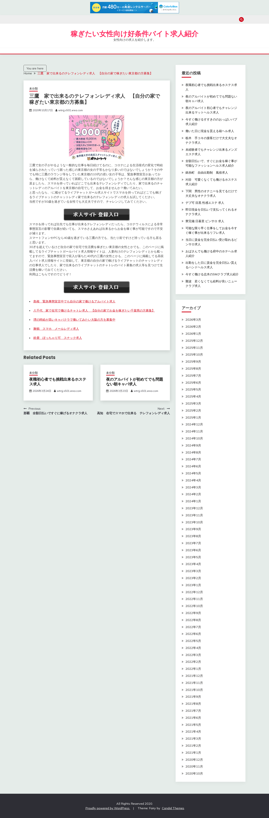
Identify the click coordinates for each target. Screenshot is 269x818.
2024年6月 (193, 466)
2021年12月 (194, 676)
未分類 (33, 88)
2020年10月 (194, 773)
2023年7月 (193, 543)
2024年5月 (193, 473)
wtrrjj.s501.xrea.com (70, 110)
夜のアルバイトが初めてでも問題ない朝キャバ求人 (134, 382)
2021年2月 (193, 745)
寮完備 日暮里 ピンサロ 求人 (204, 221)
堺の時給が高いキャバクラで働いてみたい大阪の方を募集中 (74, 319)
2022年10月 (194, 606)
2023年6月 (193, 550)
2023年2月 (193, 578)
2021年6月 (193, 718)
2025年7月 (193, 375)
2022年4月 (193, 648)
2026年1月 (193, 333)
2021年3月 (193, 738)
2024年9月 (193, 445)
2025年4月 (193, 396)
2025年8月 (193, 368)
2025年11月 (194, 348)
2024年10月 (194, 438)
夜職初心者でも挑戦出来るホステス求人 (57, 382)
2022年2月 (193, 662)
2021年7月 (193, 711)
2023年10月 (194, 522)
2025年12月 (194, 340)
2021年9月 (193, 696)
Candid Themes (173, 808)
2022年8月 (193, 620)
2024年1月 (193, 501)
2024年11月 (194, 431)
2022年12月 (194, 592)
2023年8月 (193, 536)
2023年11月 (194, 515)
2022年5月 (193, 641)
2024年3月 (193, 487)
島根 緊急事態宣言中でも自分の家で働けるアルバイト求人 (74, 301)
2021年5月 (193, 725)
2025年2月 (193, 410)
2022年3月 (193, 655)
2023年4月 (193, 564)
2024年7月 (193, 459)
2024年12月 (194, 424)
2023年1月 (193, 585)
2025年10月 (194, 354)
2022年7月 (193, 627)
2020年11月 (194, 766)
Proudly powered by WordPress (107, 808)
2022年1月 (193, 669)
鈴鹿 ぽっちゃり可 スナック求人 (57, 338)
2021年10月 (194, 690)
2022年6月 (193, 634)
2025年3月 (193, 403)
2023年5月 (193, 557)
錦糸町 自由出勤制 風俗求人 (206, 172)
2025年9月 (193, 361)
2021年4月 (193, 731)
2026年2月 (193, 326)
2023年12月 (194, 508)
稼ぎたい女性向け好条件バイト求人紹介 (134, 34)
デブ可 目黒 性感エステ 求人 (204, 203)
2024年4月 (193, 480)
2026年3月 (193, 319)
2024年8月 (193, 452)
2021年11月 (194, 683)
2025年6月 (193, 382)
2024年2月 (193, 494)
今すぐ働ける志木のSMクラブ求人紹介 (212, 274)
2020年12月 (194, 759)
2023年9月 (193, 529)
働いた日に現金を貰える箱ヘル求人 (209, 131)
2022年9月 (193, 613)
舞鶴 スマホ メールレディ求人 (56, 329)
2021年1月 (193, 752)
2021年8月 (193, 703)
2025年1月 (193, 417)
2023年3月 (193, 571)
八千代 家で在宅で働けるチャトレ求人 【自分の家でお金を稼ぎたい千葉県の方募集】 (94, 310)
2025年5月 (193, 389)
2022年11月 (194, 599)
